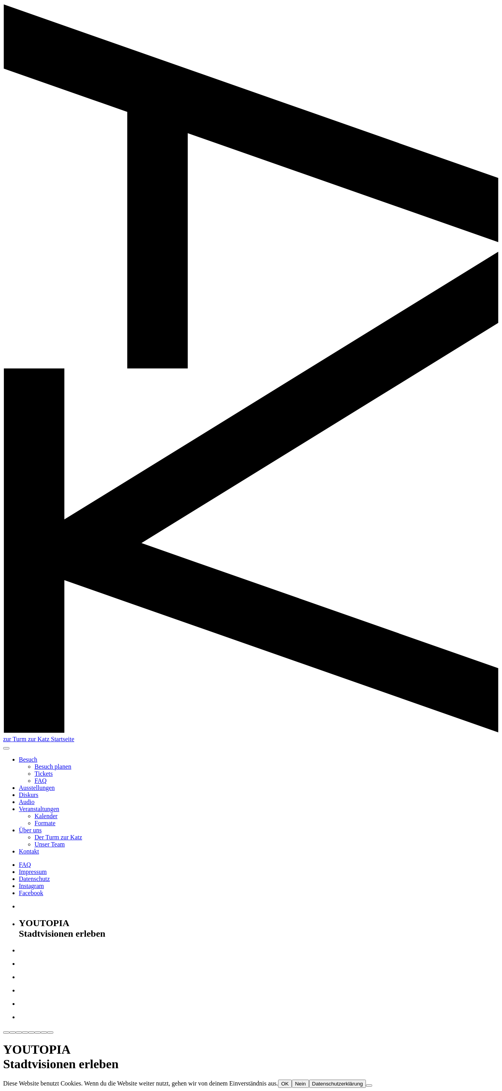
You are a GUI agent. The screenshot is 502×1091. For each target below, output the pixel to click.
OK (285, 1084)
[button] (6, 748)
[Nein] (369, 1085)
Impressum (33, 871)
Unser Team (50, 844)
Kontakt (29, 851)
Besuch (28, 759)
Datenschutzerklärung (337, 1084)
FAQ (41, 780)
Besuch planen (53, 766)
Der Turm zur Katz (58, 837)
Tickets (44, 773)
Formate (45, 823)
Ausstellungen (37, 787)
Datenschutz (34, 878)
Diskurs (28, 794)
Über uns (30, 830)
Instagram (31, 886)
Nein (300, 1084)
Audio (27, 802)
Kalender (46, 816)
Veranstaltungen (39, 809)
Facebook (31, 893)
